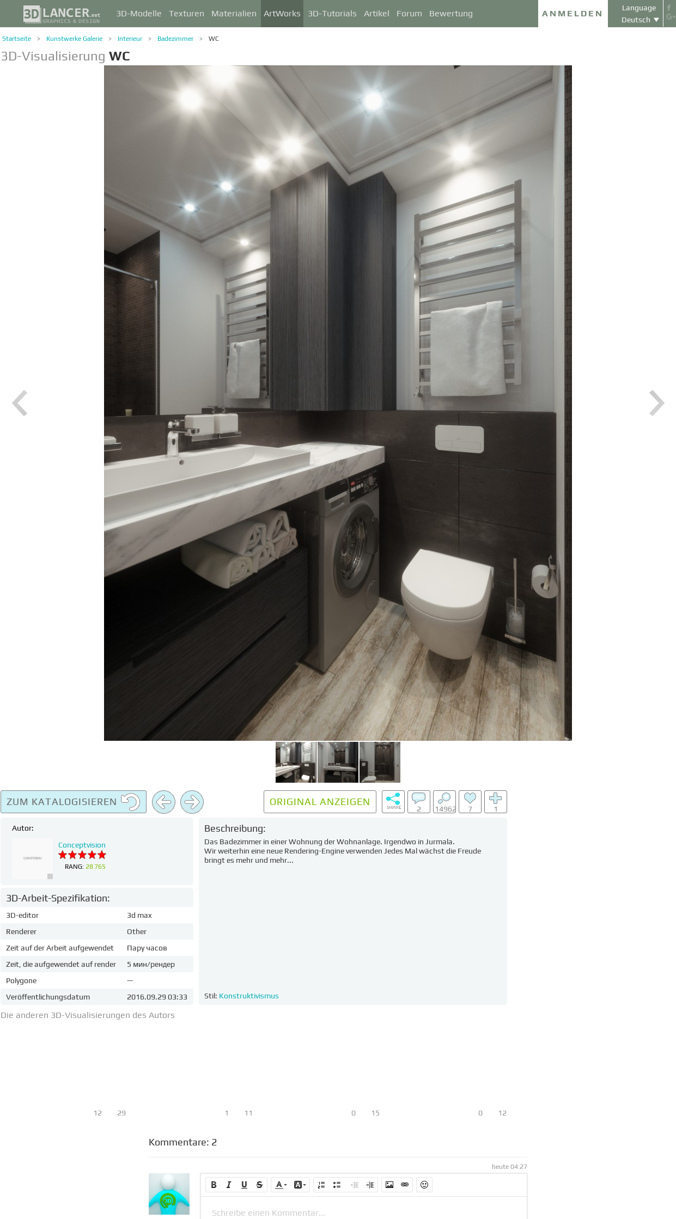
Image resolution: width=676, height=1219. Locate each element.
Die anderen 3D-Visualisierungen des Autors (88, 1015)
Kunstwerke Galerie (74, 38)
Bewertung (451, 13)
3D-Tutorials (332, 13)
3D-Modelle (139, 13)
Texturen (186, 13)
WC (214, 38)
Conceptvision (82, 844)
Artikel (376, 13)
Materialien (234, 13)
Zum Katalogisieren (74, 802)
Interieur (130, 38)
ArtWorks (282, 13)
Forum (409, 13)
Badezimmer (175, 38)
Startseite (16, 38)
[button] (213, 1185)
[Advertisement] (594, 953)
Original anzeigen (320, 801)
